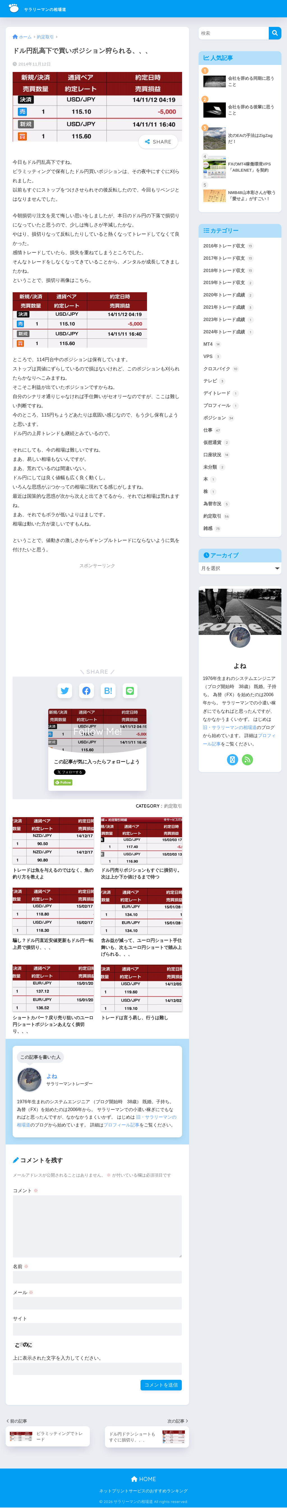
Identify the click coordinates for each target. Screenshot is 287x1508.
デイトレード (222, 396)
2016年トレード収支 (229, 246)
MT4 (212, 346)
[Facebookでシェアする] (86, 691)
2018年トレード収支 (229, 271)
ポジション (219, 421)
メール (23, 1293)
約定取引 (173, 806)
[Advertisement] (60, 616)
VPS (212, 359)
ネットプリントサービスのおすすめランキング (143, 1491)
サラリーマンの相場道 (50, 8)
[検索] (275, 33)
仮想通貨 (217, 446)
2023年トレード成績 (229, 321)
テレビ (215, 383)
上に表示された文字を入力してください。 (58, 1359)
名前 (21, 1267)
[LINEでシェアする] (131, 691)
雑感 (212, 534)
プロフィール (222, 409)
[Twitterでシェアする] (64, 691)
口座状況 (217, 458)
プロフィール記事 (121, 1125)
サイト (20, 1319)
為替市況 (217, 509)
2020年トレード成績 (229, 296)
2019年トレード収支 (229, 283)
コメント (25, 1191)
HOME (143, 1479)
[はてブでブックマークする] (108, 691)
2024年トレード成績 (229, 333)
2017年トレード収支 (229, 258)
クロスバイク (222, 371)
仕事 (212, 434)
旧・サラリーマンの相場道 (230, 733)
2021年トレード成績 (229, 308)
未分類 (215, 471)
